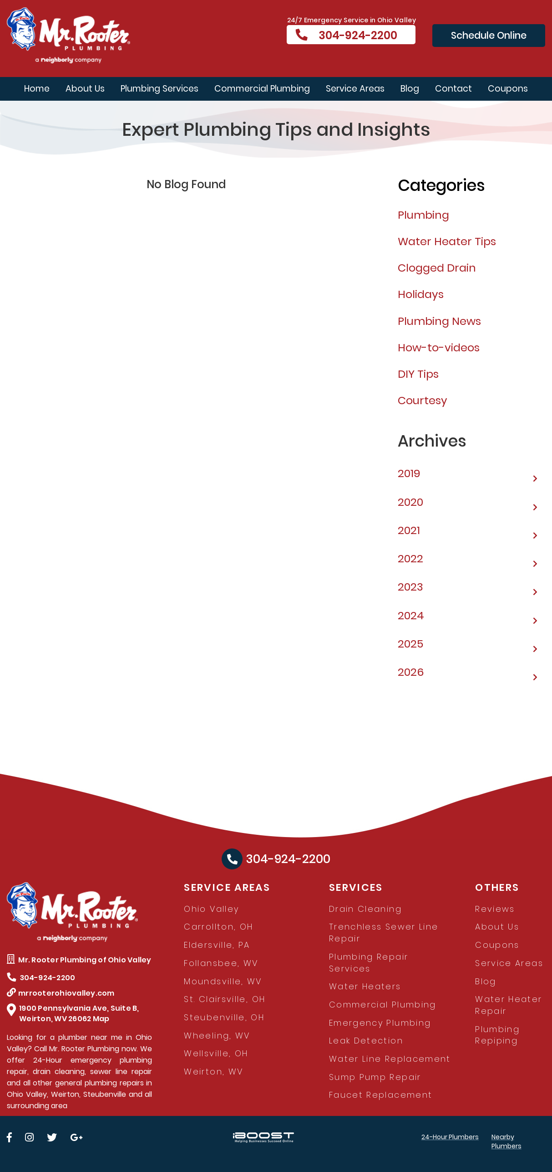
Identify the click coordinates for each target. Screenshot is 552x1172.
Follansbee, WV (221, 963)
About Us (85, 88)
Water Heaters (365, 986)
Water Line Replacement (390, 1058)
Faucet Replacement (380, 1094)
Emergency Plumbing (380, 1022)
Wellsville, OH (216, 1053)
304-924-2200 (346, 35)
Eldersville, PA (217, 945)
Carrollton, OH (218, 926)
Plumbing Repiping (497, 1035)
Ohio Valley (211, 909)
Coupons (508, 88)
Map (101, 1018)
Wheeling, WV (217, 1035)
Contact (453, 88)
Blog (409, 88)
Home (37, 88)
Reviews (495, 909)
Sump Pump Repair (375, 1077)
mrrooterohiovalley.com (61, 993)
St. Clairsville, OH (224, 999)
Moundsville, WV (223, 981)
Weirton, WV (213, 1071)
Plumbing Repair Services (368, 962)
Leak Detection (366, 1040)
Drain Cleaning (365, 909)
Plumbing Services (159, 88)
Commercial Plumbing (262, 88)
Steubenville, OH (224, 1017)
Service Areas (355, 88)
